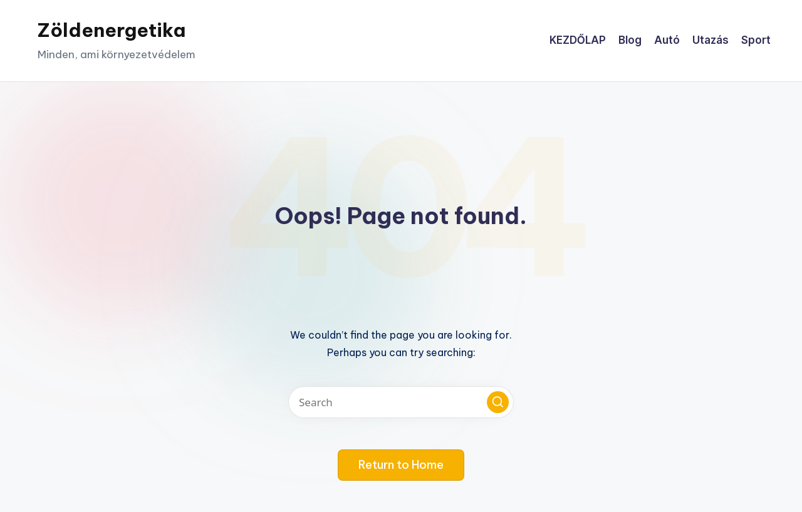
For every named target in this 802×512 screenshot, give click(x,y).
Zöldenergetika (111, 30)
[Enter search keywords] (401, 402)
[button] (498, 402)
